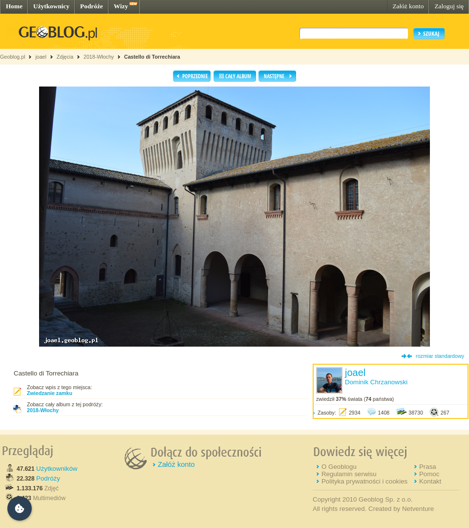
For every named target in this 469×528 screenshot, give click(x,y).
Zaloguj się (449, 6)
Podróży (48, 478)
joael (40, 57)
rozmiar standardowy (440, 356)
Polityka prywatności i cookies (364, 481)
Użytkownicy (51, 6)
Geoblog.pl (12, 57)
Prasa (427, 466)
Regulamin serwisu (349, 474)
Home (14, 6)
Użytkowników (56, 468)
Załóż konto (408, 6)
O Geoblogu (339, 466)
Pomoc (429, 474)
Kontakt (430, 481)
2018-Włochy (99, 57)
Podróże (91, 6)
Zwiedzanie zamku (49, 393)
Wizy (121, 6)
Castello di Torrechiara (152, 57)
